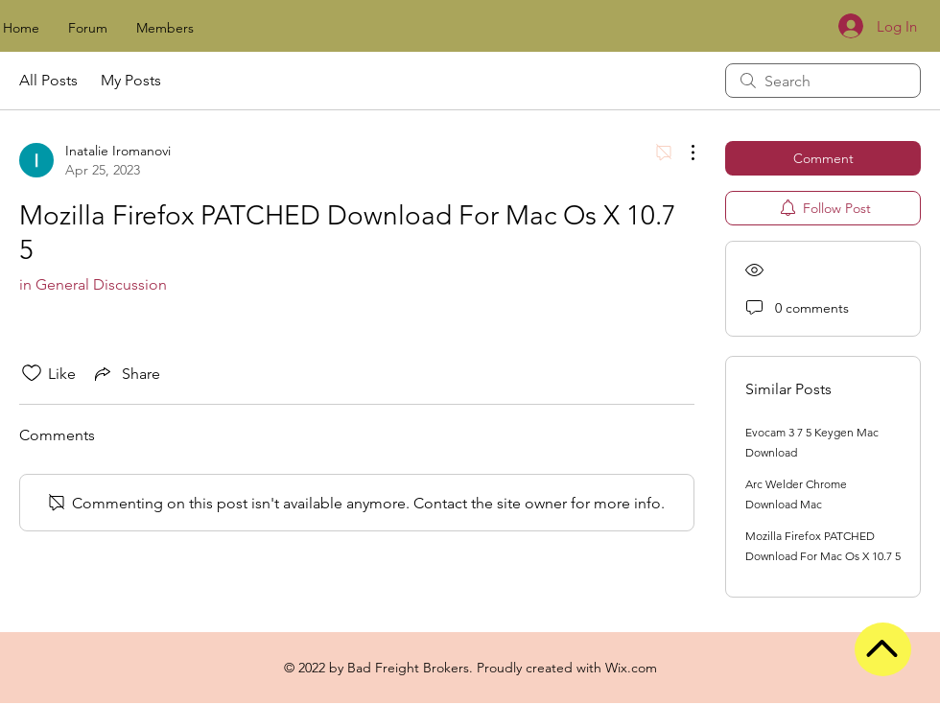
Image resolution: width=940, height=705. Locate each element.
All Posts (48, 80)
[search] (823, 80)
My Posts (131, 80)
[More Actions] (682, 152)
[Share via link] (125, 373)
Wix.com (631, 667)
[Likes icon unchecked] (31, 373)
